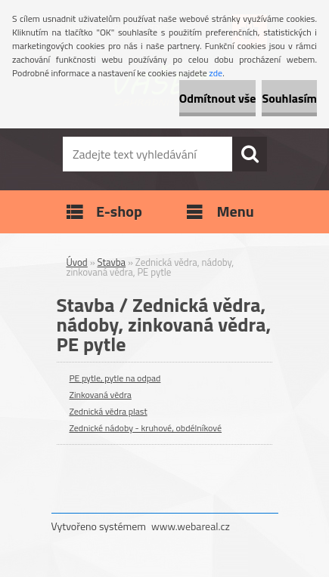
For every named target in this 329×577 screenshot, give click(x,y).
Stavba (112, 262)
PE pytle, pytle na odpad (115, 378)
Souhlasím (289, 98)
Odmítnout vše (217, 98)
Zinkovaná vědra (101, 394)
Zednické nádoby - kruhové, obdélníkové (146, 428)
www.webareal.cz (190, 526)
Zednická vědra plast (108, 411)
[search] (249, 154)
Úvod (77, 262)
